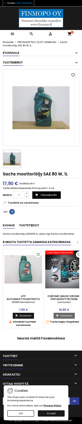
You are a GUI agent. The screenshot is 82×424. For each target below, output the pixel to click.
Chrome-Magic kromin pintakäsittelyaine (64, 297)
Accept (51, 413)
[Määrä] (19, 195)
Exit (21, 413)
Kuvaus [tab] (9, 225)
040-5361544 (24, 3)
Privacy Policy (52, 405)
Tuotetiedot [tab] (29, 225)
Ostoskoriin (46, 195)
